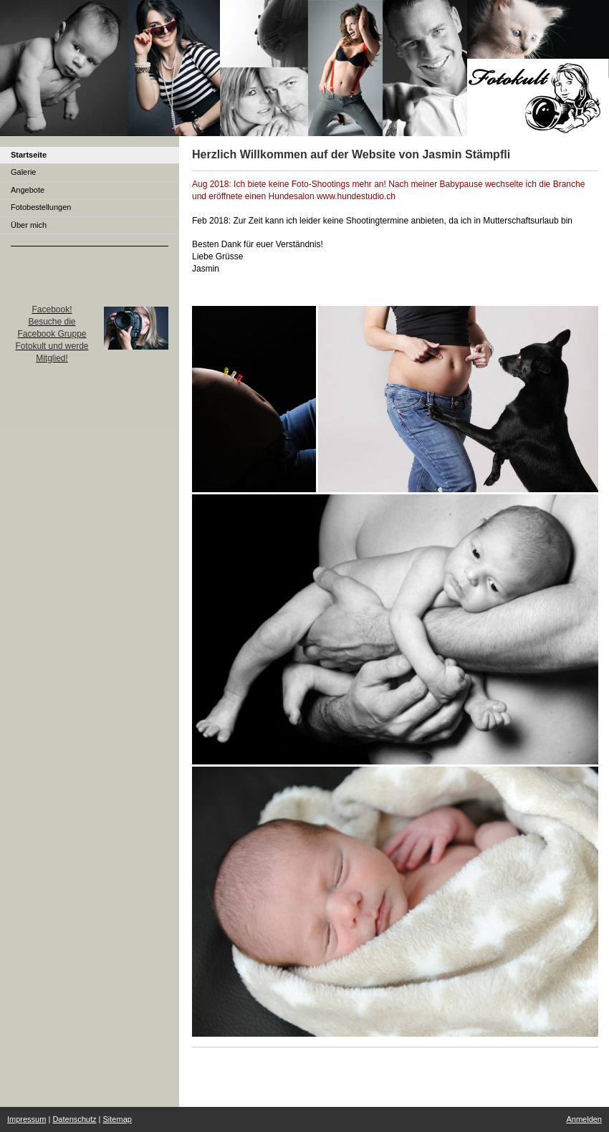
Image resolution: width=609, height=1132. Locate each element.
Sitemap (117, 1119)
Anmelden (584, 1119)
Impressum (26, 1119)
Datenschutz (74, 1119)
